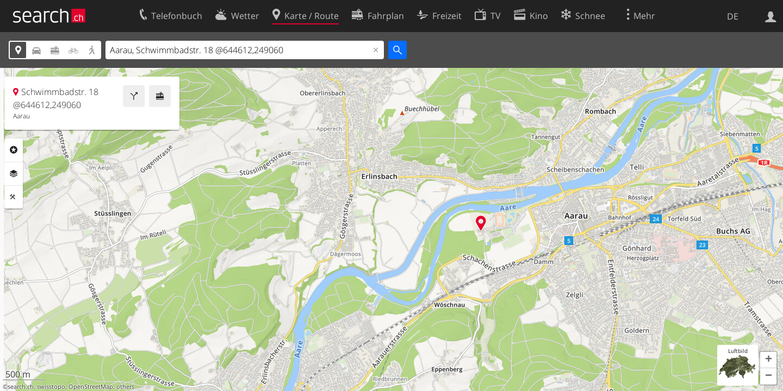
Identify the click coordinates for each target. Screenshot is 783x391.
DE (732, 16)
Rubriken (13, 149)
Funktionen (13, 197)
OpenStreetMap (91, 386)
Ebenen (13, 173)
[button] (768, 360)
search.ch (21, 386)
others (125, 386)
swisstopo (51, 386)
